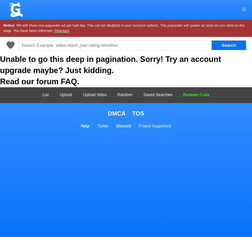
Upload (66, 94)
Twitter (103, 126)
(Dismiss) (61, 31)
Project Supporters (154, 126)
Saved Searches (157, 94)
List (46, 94)
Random (124, 94)
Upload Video (95, 94)
